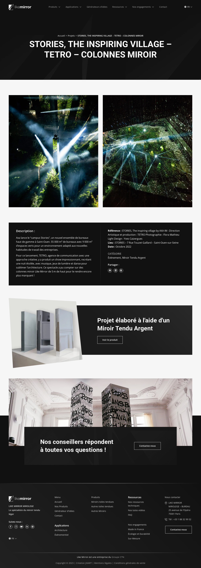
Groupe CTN (118, 557)
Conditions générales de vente (129, 563)
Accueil (61, 35)
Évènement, (114, 257)
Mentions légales (103, 563)
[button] (55, 7)
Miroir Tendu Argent (134, 257)
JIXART (88, 563)
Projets (71, 35)
